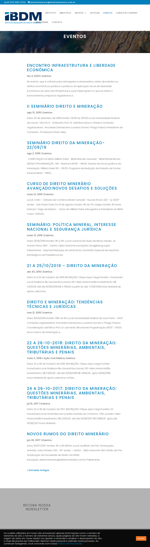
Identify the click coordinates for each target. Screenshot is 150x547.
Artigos (79, 13)
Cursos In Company (127, 13)
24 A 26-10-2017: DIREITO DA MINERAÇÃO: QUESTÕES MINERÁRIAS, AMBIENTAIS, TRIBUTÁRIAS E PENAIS (72, 393)
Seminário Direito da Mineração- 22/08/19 (66, 145)
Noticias (95, 13)
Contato (57, 22)
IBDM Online (42, 22)
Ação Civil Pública (54, 358)
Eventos (107, 13)
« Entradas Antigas (38, 470)
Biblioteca (65, 13)
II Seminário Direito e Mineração (65, 106)
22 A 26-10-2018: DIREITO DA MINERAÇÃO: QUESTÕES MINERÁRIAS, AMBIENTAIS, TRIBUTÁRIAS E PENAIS (72, 347)
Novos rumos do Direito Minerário (68, 434)
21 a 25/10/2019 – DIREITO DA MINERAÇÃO (72, 265)
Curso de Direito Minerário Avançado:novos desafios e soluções (72, 186)
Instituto (51, 13)
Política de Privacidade (70, 543)
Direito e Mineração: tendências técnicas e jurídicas (65, 304)
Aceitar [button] (141, 538)
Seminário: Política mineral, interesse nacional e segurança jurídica (71, 227)
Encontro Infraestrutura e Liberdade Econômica (71, 68)
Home (39, 13)
